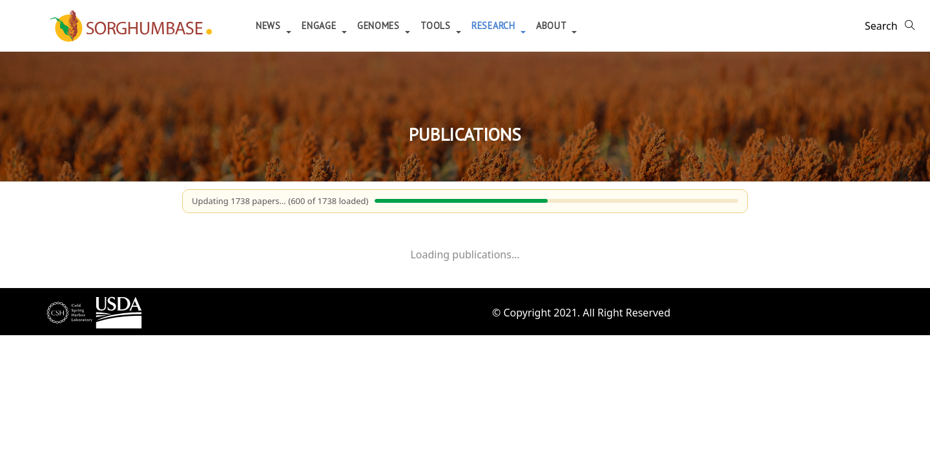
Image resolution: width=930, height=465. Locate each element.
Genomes (380, 25)
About (552, 25)
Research (494, 25)
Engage (320, 25)
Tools (436, 25)
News (270, 25)
